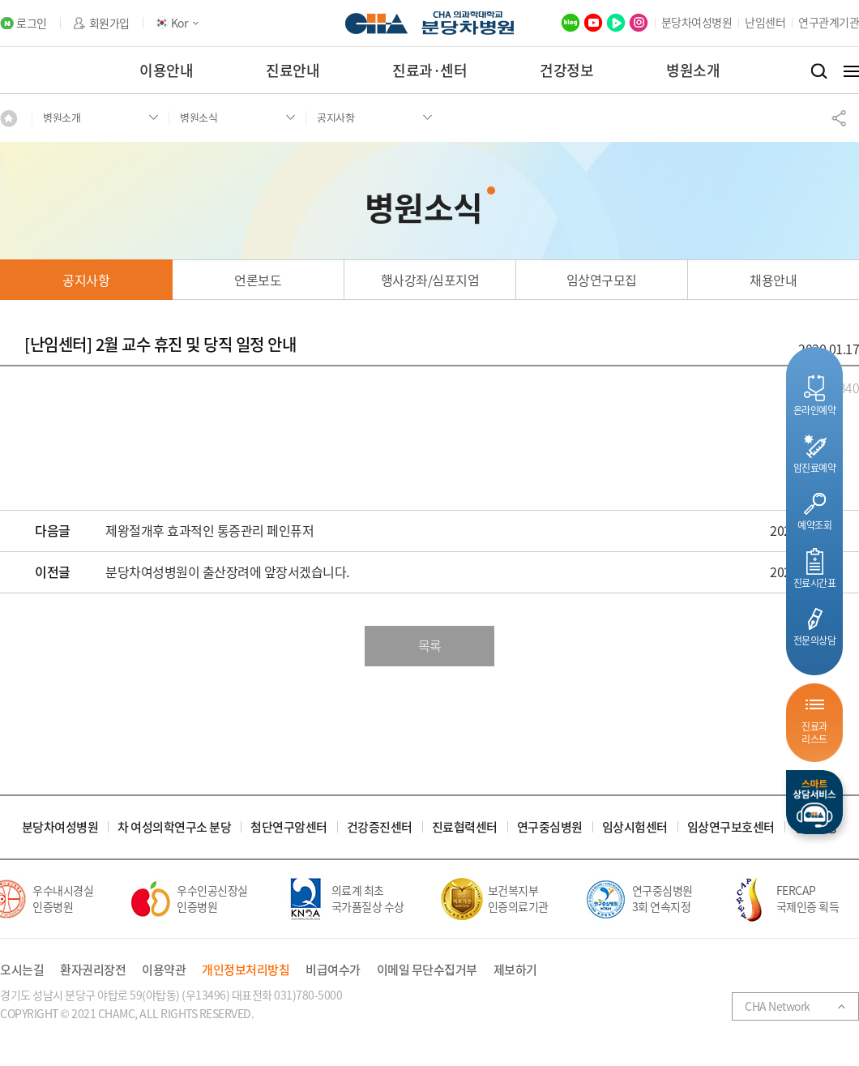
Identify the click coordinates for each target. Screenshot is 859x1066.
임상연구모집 (601, 279)
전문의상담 (814, 640)
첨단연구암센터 (288, 827)
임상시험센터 (635, 827)
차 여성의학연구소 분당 (174, 827)
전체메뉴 (851, 71)
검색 (818, 71)
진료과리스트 (814, 732)
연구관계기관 (828, 22)
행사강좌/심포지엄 (430, 279)
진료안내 (292, 70)
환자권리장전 (93, 970)
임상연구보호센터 (731, 827)
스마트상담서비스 (814, 802)
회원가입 (109, 23)
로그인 (31, 23)
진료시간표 (814, 582)
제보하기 (515, 970)
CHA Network (777, 1006)
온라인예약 (814, 410)
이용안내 (166, 70)
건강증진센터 (379, 827)
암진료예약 (814, 467)
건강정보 (566, 70)
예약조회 (814, 525)
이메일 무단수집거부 (427, 970)
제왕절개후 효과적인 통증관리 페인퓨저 (209, 531)
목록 (430, 645)
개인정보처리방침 (245, 970)
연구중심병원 (550, 827)
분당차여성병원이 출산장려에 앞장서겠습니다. (227, 572)
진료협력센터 (465, 827)
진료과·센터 (429, 70)
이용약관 (164, 970)
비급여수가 (333, 970)
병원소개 (693, 70)
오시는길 (22, 970)
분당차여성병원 (697, 22)
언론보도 (257, 279)
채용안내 (773, 279)
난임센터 (765, 22)
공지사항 (85, 279)
